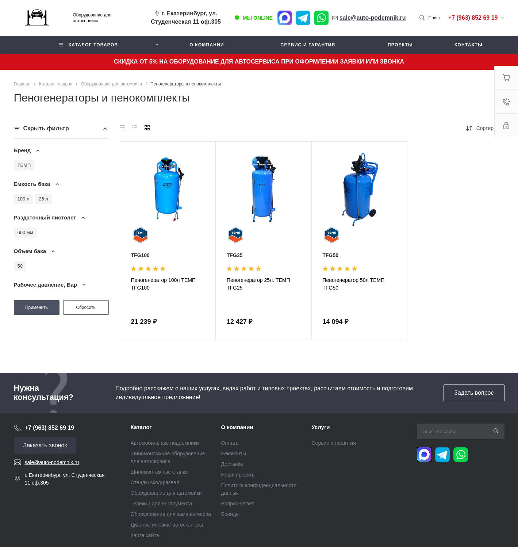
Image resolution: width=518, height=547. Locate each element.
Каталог (141, 427)
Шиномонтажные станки (159, 472)
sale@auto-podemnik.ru (52, 462)
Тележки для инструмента (161, 503)
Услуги (321, 427)
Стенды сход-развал (155, 482)
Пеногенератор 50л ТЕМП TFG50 (354, 284)
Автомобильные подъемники (165, 443)
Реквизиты (233, 453)
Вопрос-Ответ (237, 503)
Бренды (230, 514)
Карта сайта (145, 535)
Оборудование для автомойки (166, 493)
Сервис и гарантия (334, 443)
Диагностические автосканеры (167, 525)
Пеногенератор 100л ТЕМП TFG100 (163, 284)
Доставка (232, 464)
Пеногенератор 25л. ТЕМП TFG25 (258, 284)
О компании (237, 427)
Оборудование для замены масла (171, 514)
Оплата (230, 443)
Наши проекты (238, 475)
